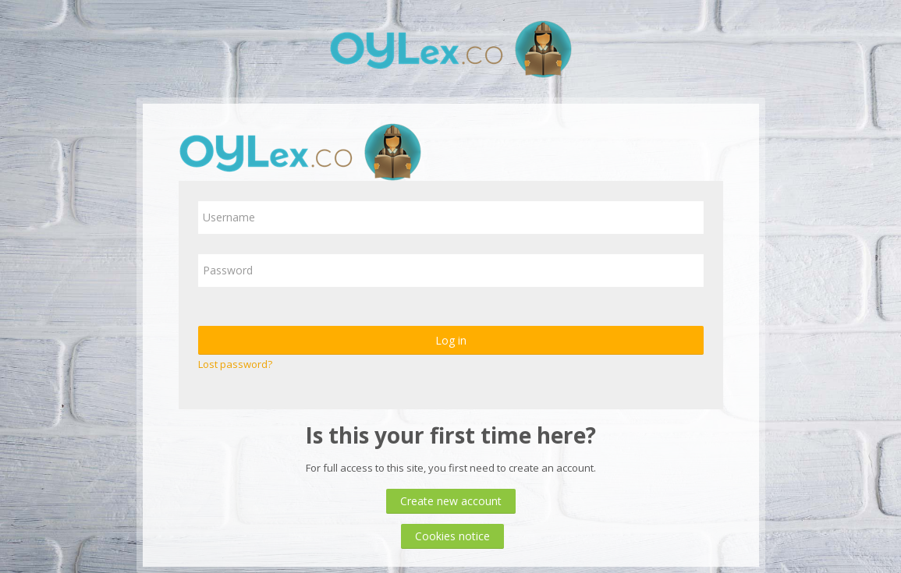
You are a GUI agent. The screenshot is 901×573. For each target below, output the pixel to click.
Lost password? (235, 364)
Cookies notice (452, 536)
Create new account (451, 500)
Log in (450, 340)
